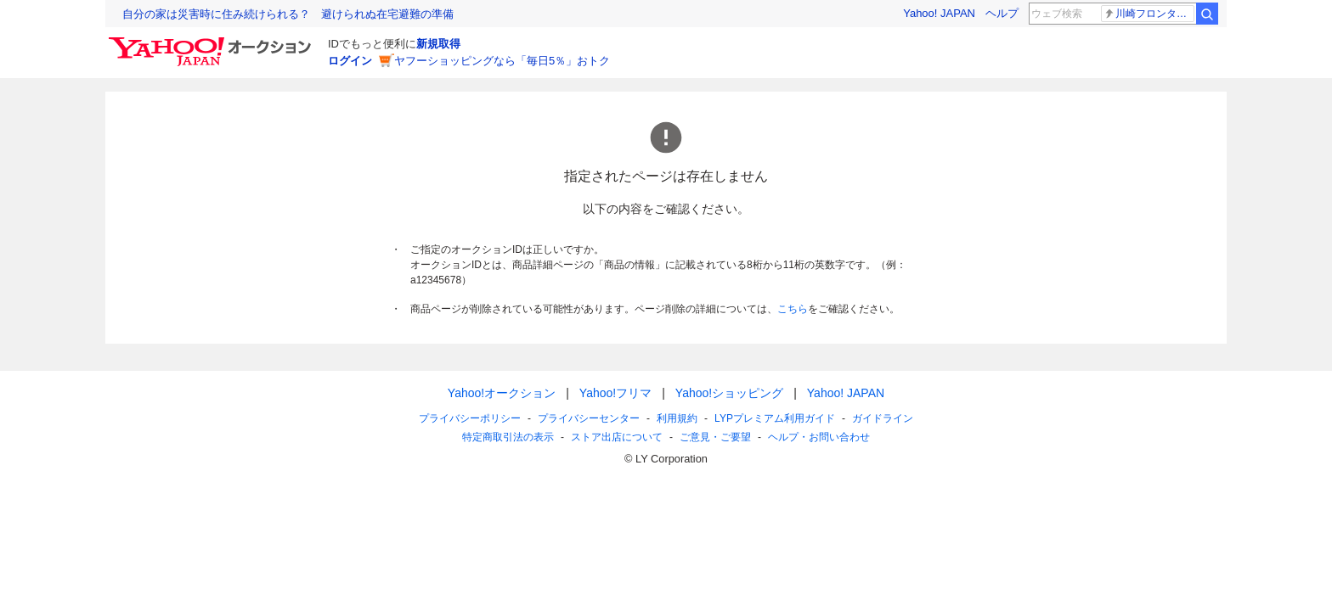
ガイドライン (882, 418)
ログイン (350, 60)
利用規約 (677, 418)
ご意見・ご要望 (715, 437)
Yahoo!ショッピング (729, 393)
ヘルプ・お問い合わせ (819, 437)
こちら (792, 309)
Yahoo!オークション (502, 393)
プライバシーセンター (589, 418)
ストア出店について (617, 437)
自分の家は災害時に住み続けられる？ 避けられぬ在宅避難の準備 (288, 14)
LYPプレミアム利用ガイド (774, 418)
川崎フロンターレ (1148, 14)
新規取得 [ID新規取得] (438, 43)
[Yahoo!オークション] (212, 41)
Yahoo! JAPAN (939, 13)
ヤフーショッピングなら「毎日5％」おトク (502, 60)
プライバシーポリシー (470, 418)
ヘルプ (1002, 13)
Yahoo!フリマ (615, 393)
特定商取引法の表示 (508, 437)
